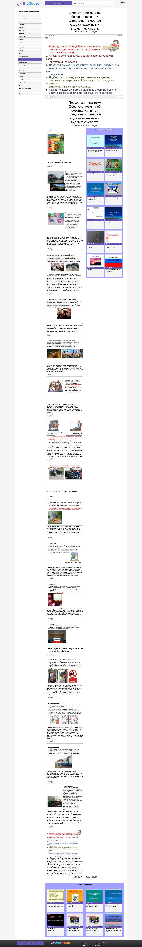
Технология (22, 73)
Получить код (50, 35)
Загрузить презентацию (58, 3)
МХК (20, 53)
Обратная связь (106, 943)
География (21, 27)
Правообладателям (94, 943)
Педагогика (22, 68)
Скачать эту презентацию (84, 31)
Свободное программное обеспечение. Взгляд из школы (92, 906)
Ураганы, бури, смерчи (111, 150)
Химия (20, 85)
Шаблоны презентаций (25, 88)
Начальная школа (23, 56)
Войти (122, 2)
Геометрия (21, 30)
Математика (22, 45)
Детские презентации (24, 33)
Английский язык (23, 19)
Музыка (21, 50)
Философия (22, 82)
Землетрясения (110, 222)
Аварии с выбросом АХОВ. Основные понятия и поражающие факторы (95, 199)
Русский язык (22, 71)
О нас (84, 943)
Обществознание (23, 62)
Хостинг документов (94, 945)
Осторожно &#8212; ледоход (113, 198)
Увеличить (118, 35)
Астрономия (22, 22)
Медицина (21, 47)
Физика (21, 76)
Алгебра (21, 16)
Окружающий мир (23, 65)
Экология (21, 91)
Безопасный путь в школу (94, 174)
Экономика (22, 94)
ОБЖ (20, 59)
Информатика (22, 36)
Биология (21, 24)
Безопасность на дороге (94, 222)
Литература (22, 42)
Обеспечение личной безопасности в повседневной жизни (113, 930)
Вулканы (90, 269)
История (21, 39)
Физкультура (22, 79)
